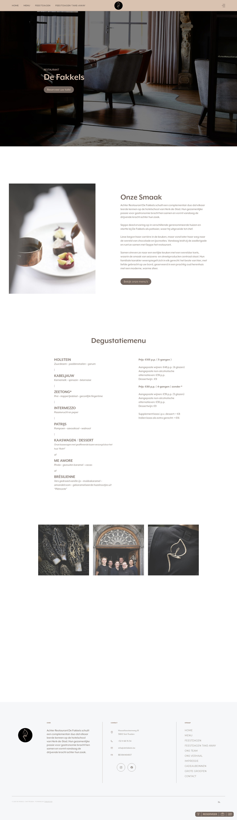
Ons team (191, 750)
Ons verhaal (194, 755)
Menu (27, 5)
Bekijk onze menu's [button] (136, 281)
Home (15, 5)
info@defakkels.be (126, 748)
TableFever (48, 801)
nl (219, 802)
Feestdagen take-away (70, 5)
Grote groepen (196, 771)
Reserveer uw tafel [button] (59, 89)
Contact (190, 776)
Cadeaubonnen (195, 766)
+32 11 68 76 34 (124, 741)
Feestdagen (42, 5)
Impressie (191, 760)
